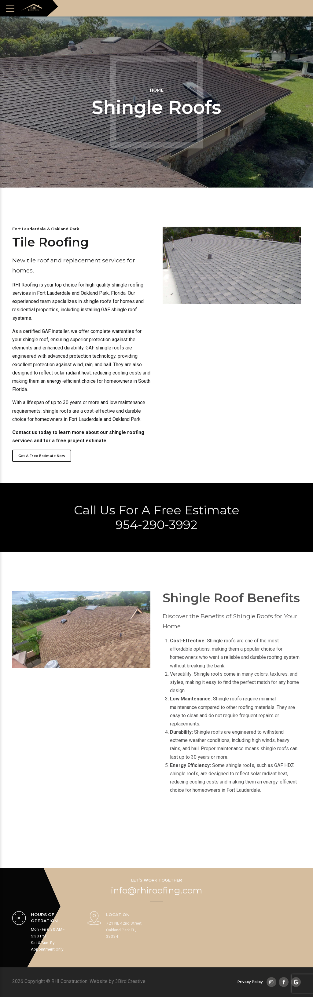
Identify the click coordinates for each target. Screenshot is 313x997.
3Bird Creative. (130, 981)
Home (157, 90)
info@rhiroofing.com (156, 890)
